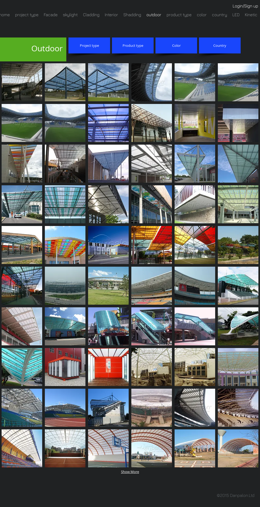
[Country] (220, 45)
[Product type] (133, 45)
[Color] (176, 45)
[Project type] (89, 45)
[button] (22, 82)
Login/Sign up (245, 5)
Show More (130, 471)
